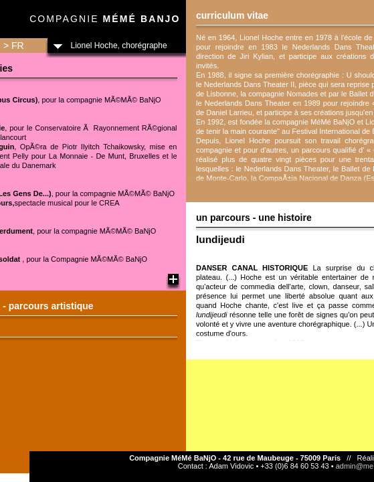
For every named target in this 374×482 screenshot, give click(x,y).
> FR (13, 45)
